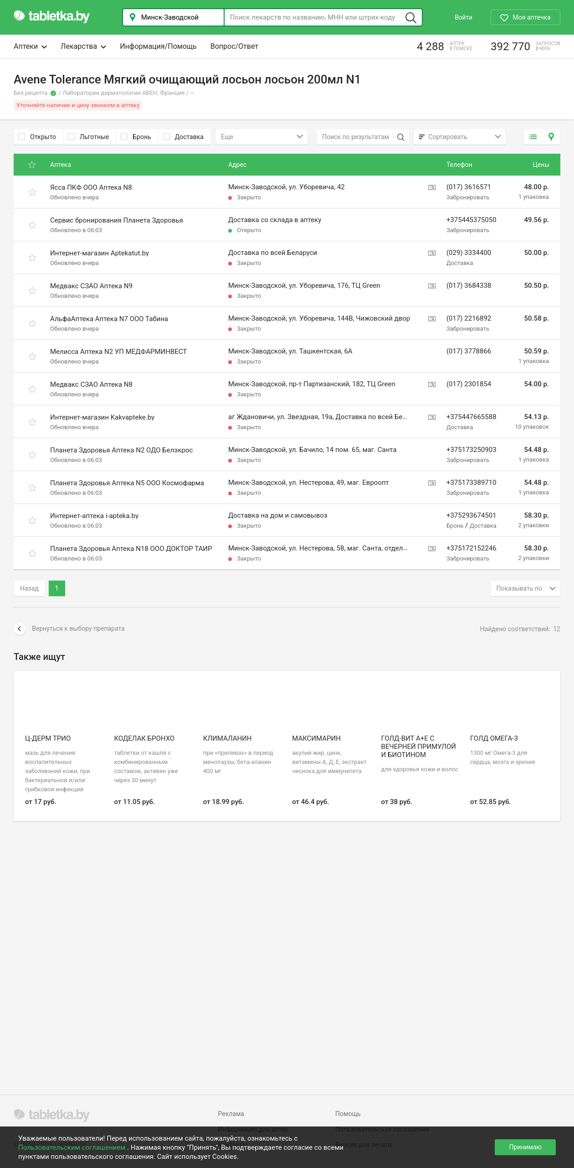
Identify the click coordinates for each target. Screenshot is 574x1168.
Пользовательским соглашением (72, 1147)
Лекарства (83, 46)
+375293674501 (471, 515)
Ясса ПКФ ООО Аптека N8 (91, 187)
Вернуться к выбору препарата (69, 629)
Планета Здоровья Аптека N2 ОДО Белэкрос (121, 450)
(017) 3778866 (468, 351)
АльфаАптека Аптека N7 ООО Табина (109, 319)
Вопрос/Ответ (234, 46)
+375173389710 (471, 482)
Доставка (183, 136)
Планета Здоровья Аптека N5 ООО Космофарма (127, 483)
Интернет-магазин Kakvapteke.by (102, 417)
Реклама (231, 1113)
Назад (29, 588)
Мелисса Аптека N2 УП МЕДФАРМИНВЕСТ (118, 352)
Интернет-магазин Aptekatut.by (99, 253)
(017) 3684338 (468, 285)
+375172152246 (471, 548)
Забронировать (467, 197)
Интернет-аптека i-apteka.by (94, 516)
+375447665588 (471, 417)
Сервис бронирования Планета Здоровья (116, 220)
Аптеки (30, 46)
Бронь (136, 136)
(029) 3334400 (468, 253)
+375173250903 (471, 450)
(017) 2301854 (468, 384)
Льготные (88, 136)
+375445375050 (471, 220)
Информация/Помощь (158, 46)
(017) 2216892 (468, 318)
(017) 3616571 (468, 187)
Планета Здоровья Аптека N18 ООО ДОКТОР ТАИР (131, 549)
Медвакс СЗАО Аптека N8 (91, 384)
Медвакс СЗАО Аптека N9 (91, 286)
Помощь (348, 1113)
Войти (463, 17)
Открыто (37, 136)
